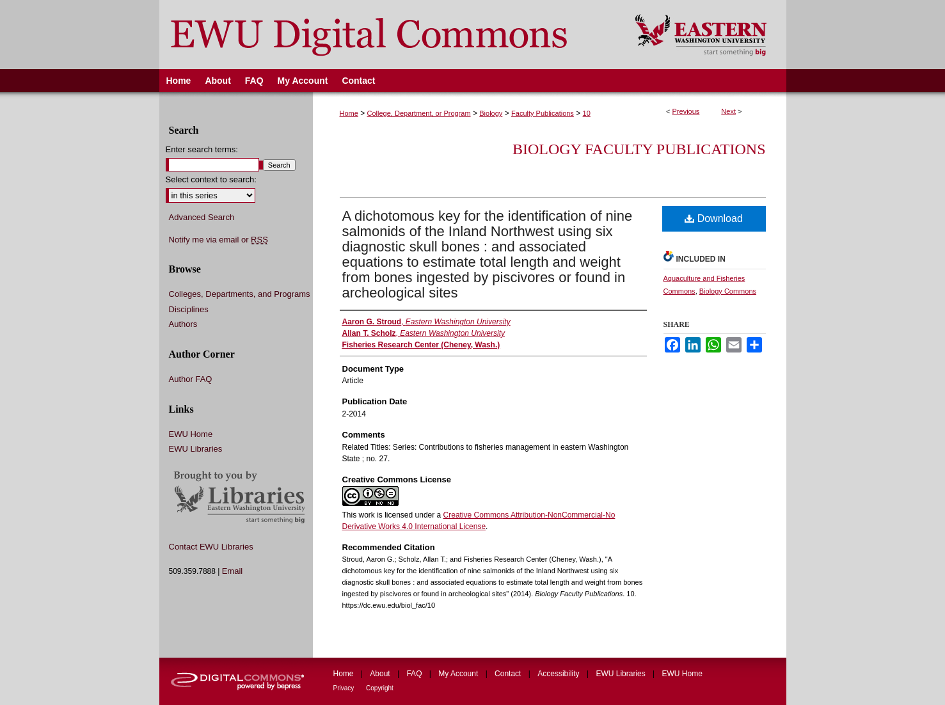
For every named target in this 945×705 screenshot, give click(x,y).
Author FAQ (190, 379)
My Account (459, 673)
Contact (509, 673)
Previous (686, 111)
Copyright (379, 688)
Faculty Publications (542, 113)
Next (728, 111)
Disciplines (189, 309)
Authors (183, 324)
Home (349, 113)
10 (587, 113)
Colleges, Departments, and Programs (239, 294)
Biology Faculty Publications (639, 149)
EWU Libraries (196, 449)
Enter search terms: (202, 149)
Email (232, 571)
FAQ (415, 673)
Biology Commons (727, 291)
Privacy (344, 688)
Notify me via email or (218, 240)
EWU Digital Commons (388, 34)
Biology (490, 113)
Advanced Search (202, 217)
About (381, 673)
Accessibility (559, 673)
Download (714, 218)
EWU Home (191, 434)
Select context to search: (211, 179)
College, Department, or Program (419, 113)
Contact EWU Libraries (211, 546)
